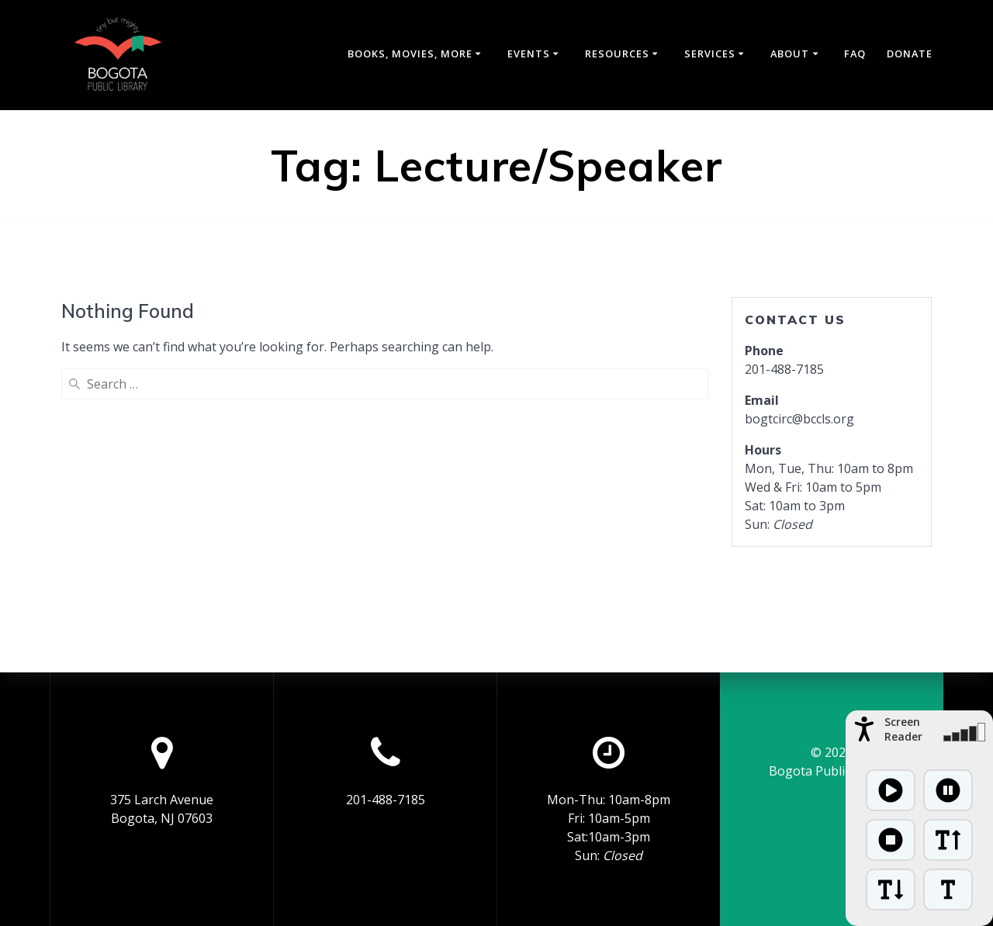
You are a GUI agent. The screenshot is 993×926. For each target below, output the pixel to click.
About (789, 53)
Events (528, 53)
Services (709, 53)
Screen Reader (903, 729)
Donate (909, 53)
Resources (617, 53)
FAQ (855, 53)
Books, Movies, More (410, 53)
